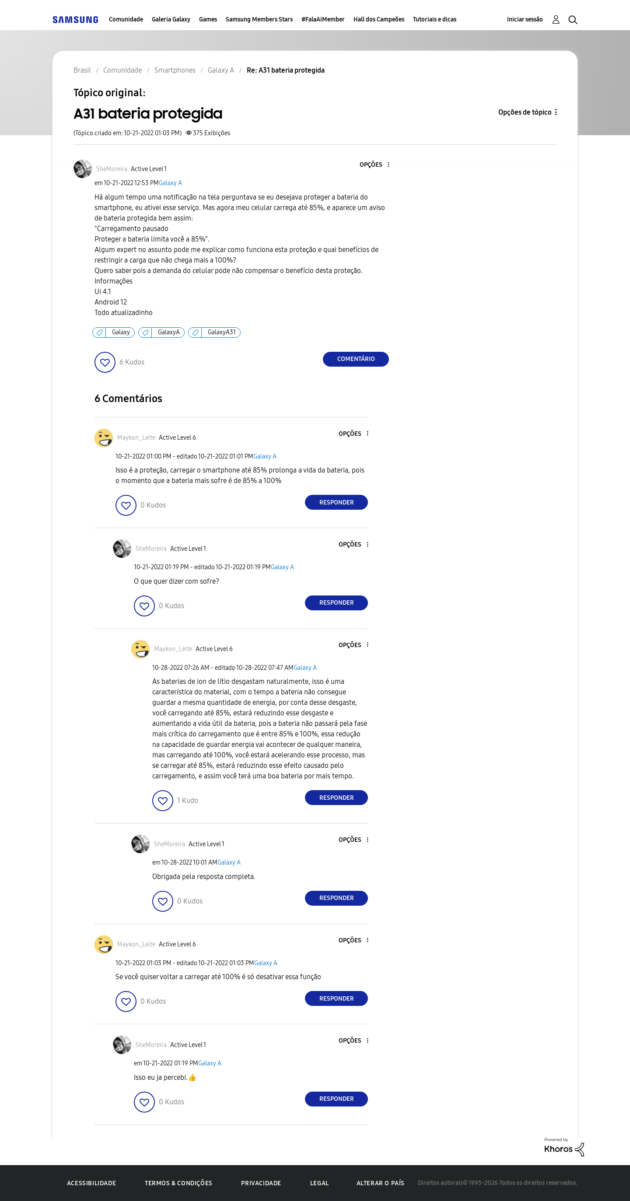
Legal (319, 1183)
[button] (374, 165)
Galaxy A (170, 183)
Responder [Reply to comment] (336, 502)
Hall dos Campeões (379, 19)
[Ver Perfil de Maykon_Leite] (136, 437)
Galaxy (121, 332)
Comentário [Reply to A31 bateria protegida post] (356, 359)
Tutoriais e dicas (434, 19)
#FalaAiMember (323, 19)
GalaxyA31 (222, 332)
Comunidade (126, 19)
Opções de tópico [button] (525, 112)
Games (208, 19)
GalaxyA (169, 332)
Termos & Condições (179, 1183)
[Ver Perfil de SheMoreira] (111, 169)
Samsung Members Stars (259, 19)
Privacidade (261, 1183)
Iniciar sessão (525, 19)
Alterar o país (381, 1183)
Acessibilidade (91, 1183)
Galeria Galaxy (171, 19)
